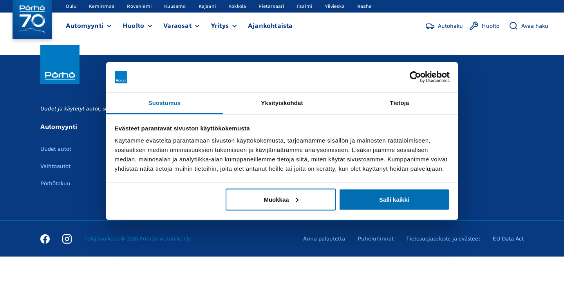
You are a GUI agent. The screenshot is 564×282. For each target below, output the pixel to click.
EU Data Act (508, 239)
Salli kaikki (394, 199)
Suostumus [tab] (164, 102)
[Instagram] (67, 238)
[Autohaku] (444, 26)
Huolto (133, 25)
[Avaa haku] (528, 26)
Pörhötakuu (55, 183)
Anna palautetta (324, 239)
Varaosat (177, 25)
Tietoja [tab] (399, 102)
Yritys (220, 25)
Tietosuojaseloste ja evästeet (443, 239)
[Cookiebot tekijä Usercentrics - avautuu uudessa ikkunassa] (415, 77)
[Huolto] (484, 26)
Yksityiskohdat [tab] (282, 102)
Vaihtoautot (55, 166)
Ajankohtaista (270, 25)
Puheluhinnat (376, 239)
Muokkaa (281, 199)
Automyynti (84, 25)
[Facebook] (45, 238)
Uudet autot (55, 149)
